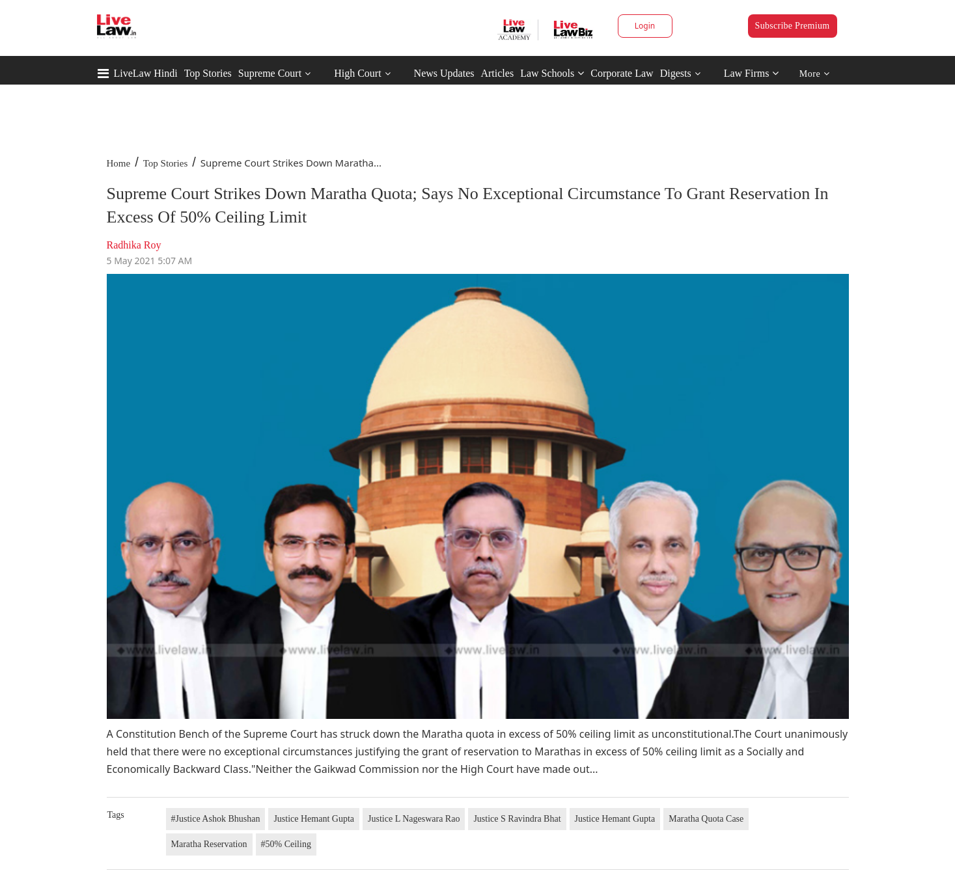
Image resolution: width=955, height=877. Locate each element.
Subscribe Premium (792, 26)
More (814, 74)
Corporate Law (621, 73)
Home (119, 163)
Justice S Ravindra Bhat (517, 819)
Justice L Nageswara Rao (414, 819)
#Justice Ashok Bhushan (215, 819)
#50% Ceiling (286, 844)
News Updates (444, 73)
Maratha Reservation (209, 844)
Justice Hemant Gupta (313, 819)
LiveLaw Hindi (146, 73)
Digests (675, 73)
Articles (497, 73)
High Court (357, 73)
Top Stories (208, 73)
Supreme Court (269, 73)
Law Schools (552, 73)
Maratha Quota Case (706, 819)
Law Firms (751, 73)
